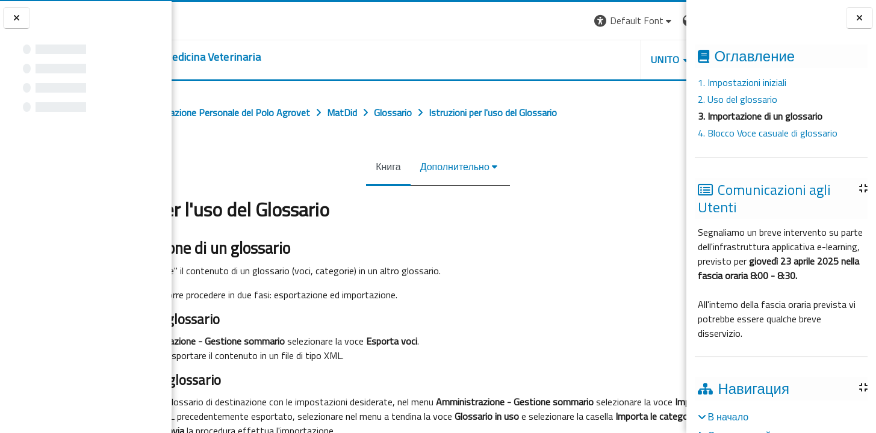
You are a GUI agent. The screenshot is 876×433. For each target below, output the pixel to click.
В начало (727, 417)
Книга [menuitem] (379, 166)
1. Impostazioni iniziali (742, 82)
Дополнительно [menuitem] (445, 166)
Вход (666, 20)
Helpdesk (613, 59)
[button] (514, 20)
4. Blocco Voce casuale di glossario (767, 133)
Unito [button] (545, 59)
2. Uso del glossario (737, 99)
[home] (268, 57)
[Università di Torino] (209, 19)
